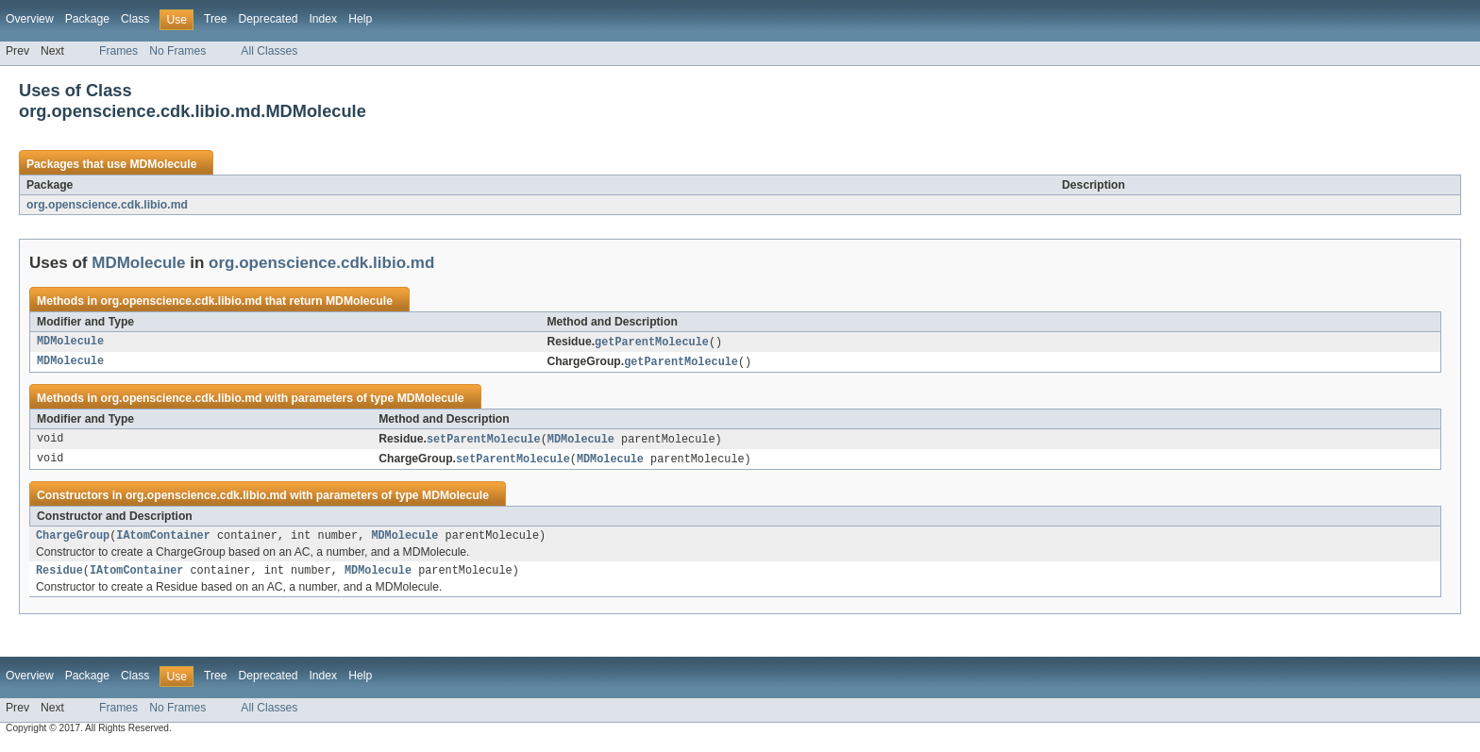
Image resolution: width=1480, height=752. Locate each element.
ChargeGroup (72, 540)
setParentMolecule (484, 441)
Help (360, 18)
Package (87, 18)
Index (323, 18)
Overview (30, 18)
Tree (215, 18)
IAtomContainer (163, 540)
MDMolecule (162, 164)
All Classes (269, 51)
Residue (59, 577)
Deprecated (268, 18)
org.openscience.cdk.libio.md (107, 204)
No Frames (177, 51)
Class (135, 18)
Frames (118, 51)
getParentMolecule (652, 342)
